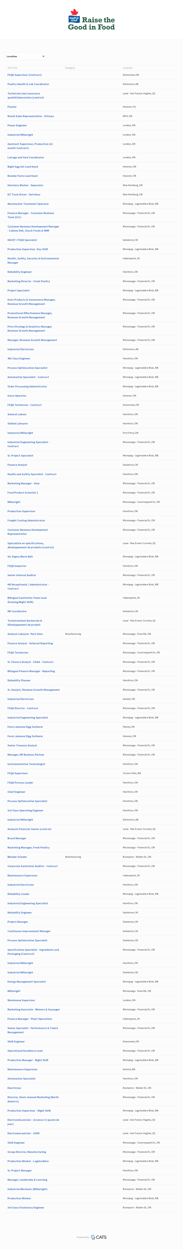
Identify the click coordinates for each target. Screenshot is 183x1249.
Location (26, 56)
